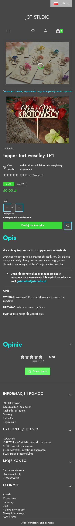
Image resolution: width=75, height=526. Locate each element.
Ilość (5, 201)
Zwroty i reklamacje (13, 513)
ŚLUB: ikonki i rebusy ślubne (18, 454)
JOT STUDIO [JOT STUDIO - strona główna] (37, 17)
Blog (5, 506)
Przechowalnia (11, 478)
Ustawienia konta (12, 474)
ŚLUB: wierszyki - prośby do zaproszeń (24, 450)
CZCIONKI (9, 438)
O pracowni (9, 498)
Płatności (8, 418)
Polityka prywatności (14, 509)
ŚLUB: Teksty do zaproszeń (17, 446)
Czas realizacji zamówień (17, 407)
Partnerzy (8, 502)
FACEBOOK (10, 517)
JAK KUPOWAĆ (12, 403)
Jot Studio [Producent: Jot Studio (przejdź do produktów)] (8, 148)
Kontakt (7, 494)
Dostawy (7, 414)
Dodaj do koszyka (32, 225)
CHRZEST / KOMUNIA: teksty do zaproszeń (27, 442)
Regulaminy (9, 422)
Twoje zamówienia (13, 470)
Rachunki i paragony (14, 410)
